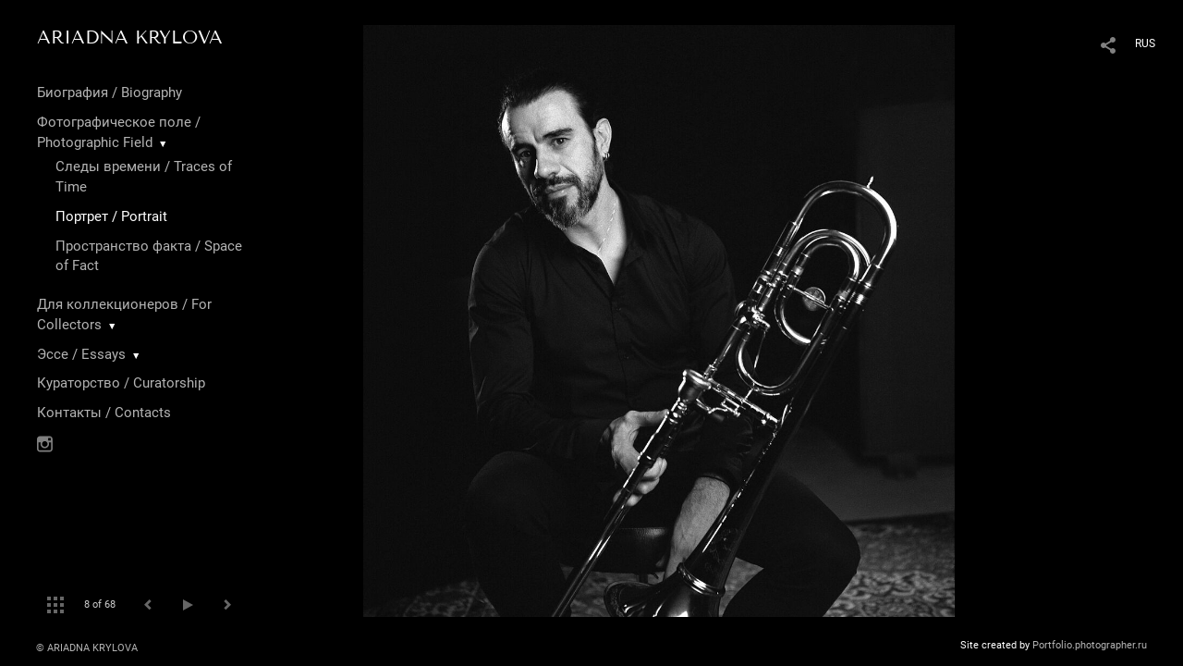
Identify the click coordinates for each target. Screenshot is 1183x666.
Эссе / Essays (81, 354)
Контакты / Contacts (104, 412)
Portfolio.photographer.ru (1089, 645)
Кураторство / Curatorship (121, 383)
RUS (1145, 43)
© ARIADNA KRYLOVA (87, 648)
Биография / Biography (109, 92)
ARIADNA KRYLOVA (130, 37)
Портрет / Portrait (111, 216)
